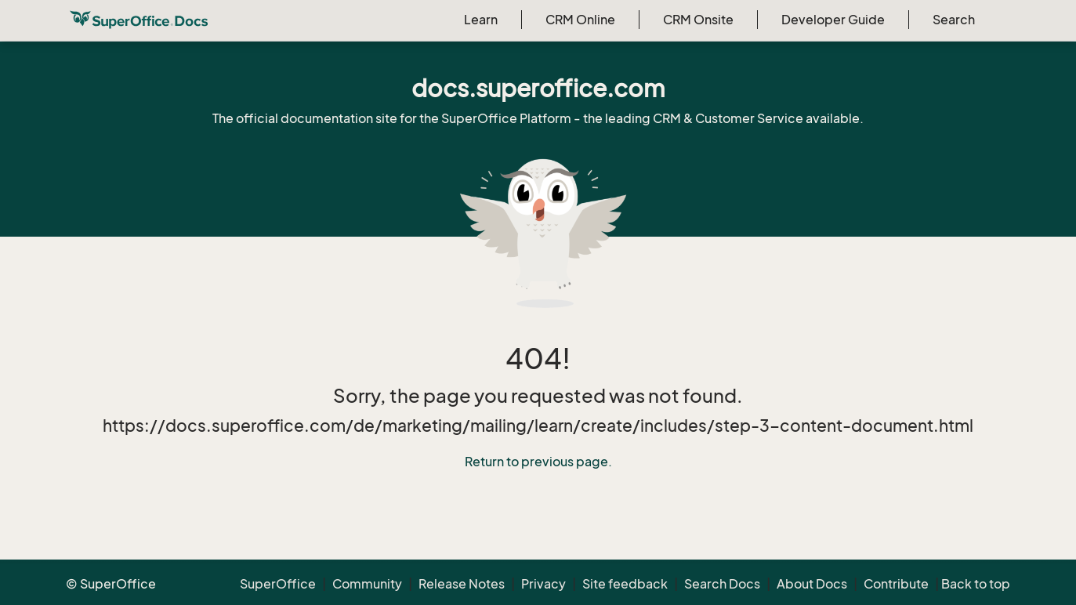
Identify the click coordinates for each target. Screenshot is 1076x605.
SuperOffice (278, 584)
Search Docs (722, 584)
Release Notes (461, 584)
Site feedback (625, 584)
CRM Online (580, 19)
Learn (481, 19)
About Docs (812, 584)
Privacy (543, 584)
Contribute (896, 584)
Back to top (975, 584)
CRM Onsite (698, 19)
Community (367, 584)
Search (954, 19)
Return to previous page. (538, 461)
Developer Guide (833, 19)
